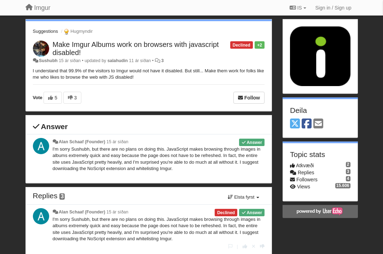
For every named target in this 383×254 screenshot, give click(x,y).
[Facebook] (307, 124)
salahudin (118, 60)
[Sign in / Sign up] (333, 8)
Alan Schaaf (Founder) (82, 141)
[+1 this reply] (245, 246)
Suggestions (45, 31)
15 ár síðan (117, 141)
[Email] (318, 124)
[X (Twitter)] (295, 124)
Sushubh (48, 60)
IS (298, 8)
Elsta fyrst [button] (243, 197)
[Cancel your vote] (253, 246)
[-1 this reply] (262, 246)
